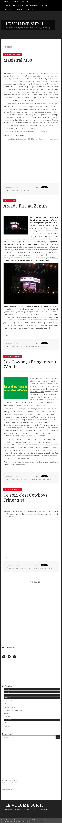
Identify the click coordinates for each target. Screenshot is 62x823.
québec (49, 568)
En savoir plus (24, 821)
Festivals (7, 704)
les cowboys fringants (30, 479)
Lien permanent (12, 190)
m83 (25, 190)
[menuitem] (6, 2)
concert (44, 479)
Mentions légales (7, 790)
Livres (19, 9)
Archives (8, 9)
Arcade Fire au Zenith (25, 206)
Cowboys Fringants (37, 392)
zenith (28, 190)
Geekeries (8, 726)
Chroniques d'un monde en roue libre (21, 5)
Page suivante (35, 582)
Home (5, 2)
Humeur (7, 692)
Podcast (15, 2)
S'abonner (26, 2)
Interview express (10, 707)
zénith (40, 479)
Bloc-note (7, 689)
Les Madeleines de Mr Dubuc (13, 710)
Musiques (7, 697)
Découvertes (9, 701)
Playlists (45, 5)
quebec (49, 479)
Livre (6, 695)
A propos (29, 9)
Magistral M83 (17, 60)
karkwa (33, 346)
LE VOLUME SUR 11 (24, 24)
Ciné (6, 723)
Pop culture (8, 720)
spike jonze (43, 346)
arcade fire (27, 346)
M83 (13, 73)
